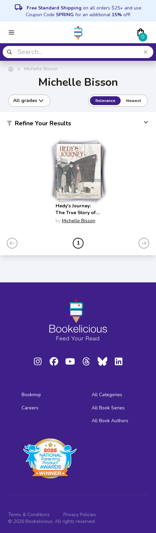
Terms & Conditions (29, 514)
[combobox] (78, 52)
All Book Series (108, 408)
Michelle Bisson (78, 221)
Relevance (105, 100)
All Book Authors (110, 420)
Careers (30, 408)
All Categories (107, 394)
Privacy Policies (79, 514)
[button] (78, 124)
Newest (133, 100)
